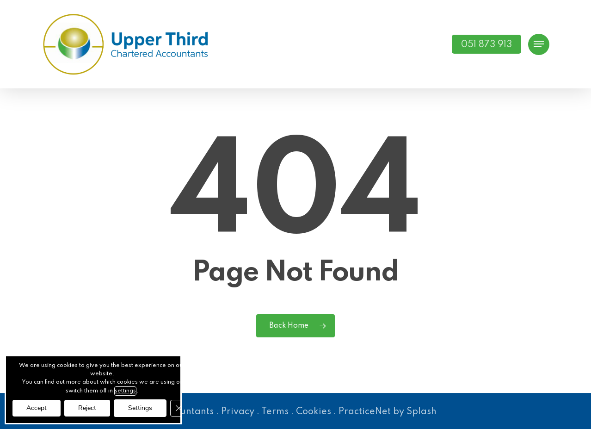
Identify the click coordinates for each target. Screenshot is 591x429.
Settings (140, 408)
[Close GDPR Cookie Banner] (178, 408)
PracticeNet (365, 412)
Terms (275, 412)
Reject (87, 408)
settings (125, 391)
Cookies (313, 412)
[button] (538, 44)
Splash (421, 412)
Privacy (237, 412)
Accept (36, 408)
